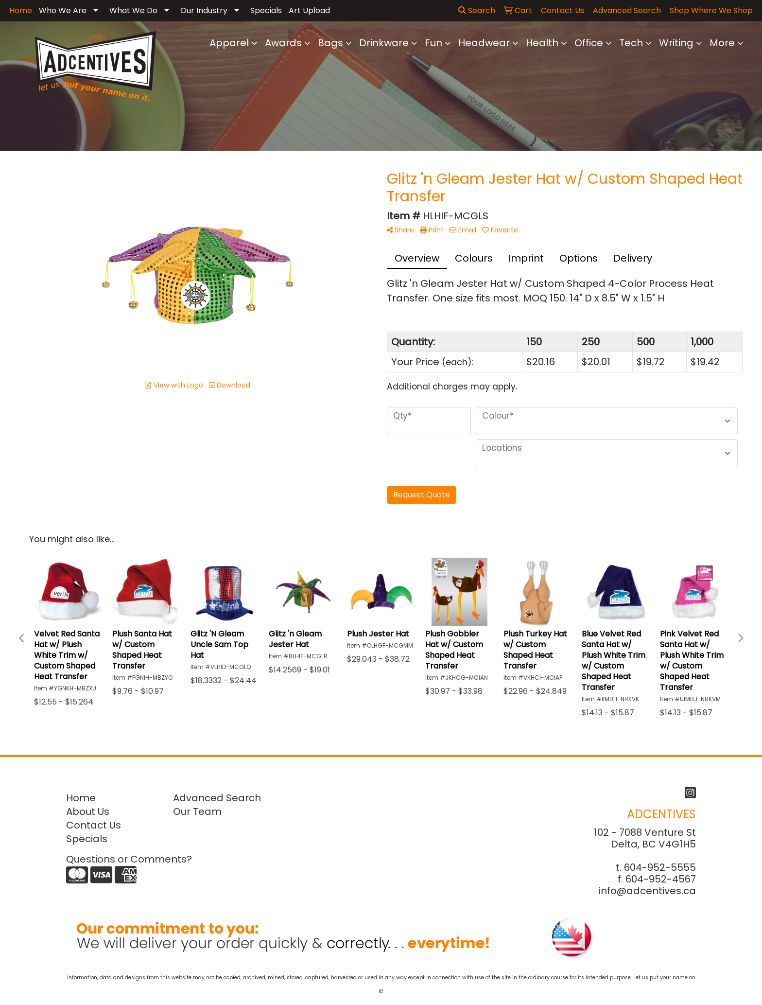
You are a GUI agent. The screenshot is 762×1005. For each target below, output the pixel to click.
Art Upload (309, 10)
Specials (266, 10)
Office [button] (588, 43)
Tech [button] (631, 43)
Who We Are (63, 10)
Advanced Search (217, 798)
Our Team (197, 811)
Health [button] (542, 43)
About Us (87, 811)
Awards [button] (283, 43)
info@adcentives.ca (647, 891)
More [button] (722, 43)
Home (81, 798)
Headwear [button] (484, 43)
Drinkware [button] (384, 43)
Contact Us (93, 825)
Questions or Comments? (129, 859)
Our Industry (203, 10)
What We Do (133, 10)
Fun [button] (433, 43)
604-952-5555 (660, 867)
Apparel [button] (229, 43)
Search (476, 10)
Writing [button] (676, 43)
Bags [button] (330, 43)
